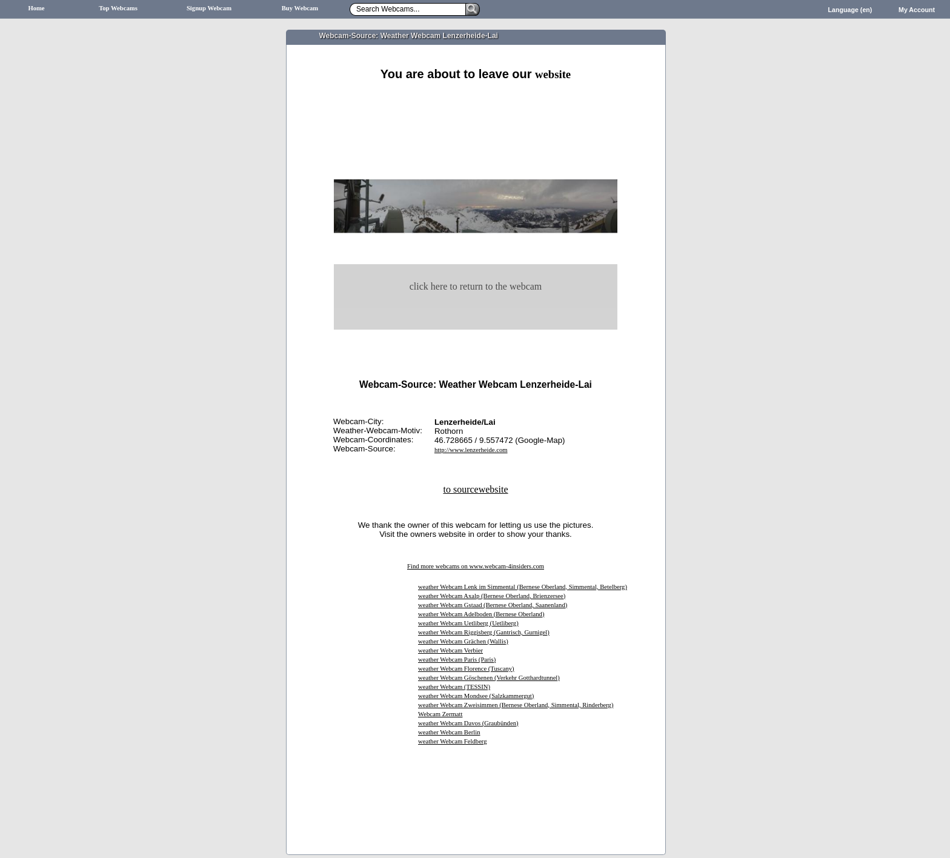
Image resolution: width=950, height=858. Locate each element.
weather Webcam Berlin (449, 732)
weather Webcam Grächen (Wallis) (463, 641)
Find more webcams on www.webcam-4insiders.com (475, 566)
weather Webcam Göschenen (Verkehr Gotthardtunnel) (489, 677)
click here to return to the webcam (476, 286)
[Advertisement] (475, 95)
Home (36, 8)
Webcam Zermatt (440, 714)
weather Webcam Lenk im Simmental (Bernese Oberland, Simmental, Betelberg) (522, 587)
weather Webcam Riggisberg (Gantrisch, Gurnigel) (484, 632)
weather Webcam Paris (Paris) (457, 659)
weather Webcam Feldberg (452, 741)
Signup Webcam (209, 8)
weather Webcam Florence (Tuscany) (466, 668)
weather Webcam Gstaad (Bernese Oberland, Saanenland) (492, 605)
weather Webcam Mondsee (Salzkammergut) (476, 696)
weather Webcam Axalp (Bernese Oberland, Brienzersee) (491, 596)
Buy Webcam (300, 8)
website (553, 74)
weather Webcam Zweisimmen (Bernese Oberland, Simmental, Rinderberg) (515, 705)
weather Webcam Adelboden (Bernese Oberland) (481, 614)
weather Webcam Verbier (450, 650)
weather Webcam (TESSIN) (454, 686)
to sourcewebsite (475, 489)
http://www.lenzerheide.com (471, 450)
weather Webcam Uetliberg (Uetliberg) (468, 623)
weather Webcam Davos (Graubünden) (468, 723)
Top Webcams (118, 8)
